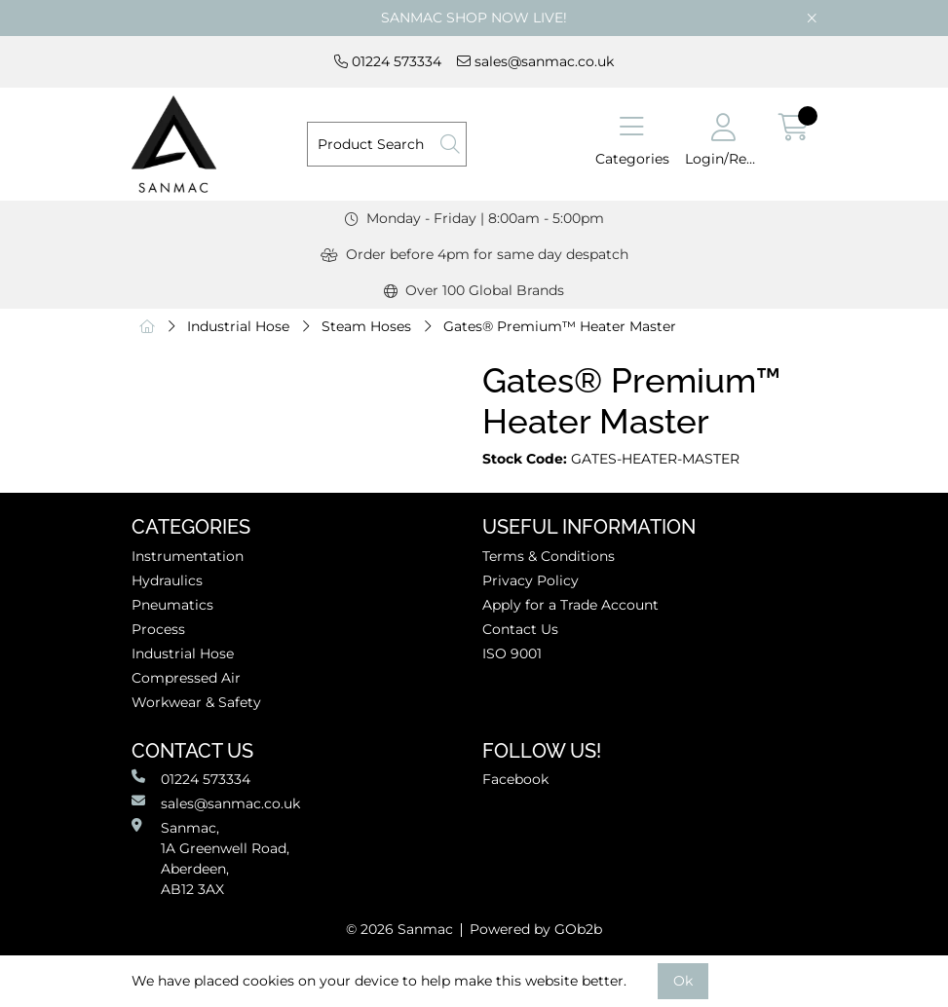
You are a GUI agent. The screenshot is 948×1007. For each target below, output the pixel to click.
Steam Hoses (366, 326)
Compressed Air (186, 678)
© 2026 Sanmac (399, 929)
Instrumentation (188, 556)
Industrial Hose (238, 326)
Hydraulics (167, 580)
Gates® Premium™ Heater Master (559, 326)
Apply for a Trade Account (570, 605)
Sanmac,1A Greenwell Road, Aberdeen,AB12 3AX (210, 858)
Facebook (515, 779)
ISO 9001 (512, 653)
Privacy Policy (530, 580)
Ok (683, 980)
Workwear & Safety (196, 702)
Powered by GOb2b (536, 929)
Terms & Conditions (548, 556)
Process (158, 629)
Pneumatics (172, 605)
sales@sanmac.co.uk (535, 61)
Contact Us (520, 629)
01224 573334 (387, 61)
